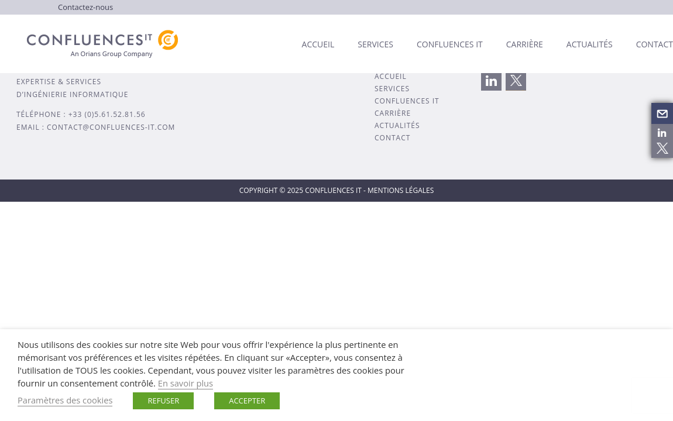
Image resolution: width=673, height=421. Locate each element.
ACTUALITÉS (397, 125)
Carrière (524, 44)
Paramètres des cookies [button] (65, 400)
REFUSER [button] (163, 400)
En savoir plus (185, 383)
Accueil (318, 44)
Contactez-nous (85, 7)
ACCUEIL (391, 76)
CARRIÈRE (393, 113)
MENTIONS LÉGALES (401, 190)
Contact (654, 44)
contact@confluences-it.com (111, 127)
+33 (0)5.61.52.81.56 (107, 114)
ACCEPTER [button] (247, 400)
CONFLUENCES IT (407, 101)
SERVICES (392, 89)
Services (375, 44)
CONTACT (392, 138)
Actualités (589, 44)
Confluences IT (450, 44)
